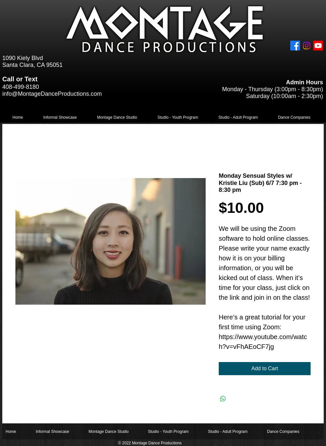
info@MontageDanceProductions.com (52, 94)
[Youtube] (318, 46)
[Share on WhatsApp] (223, 399)
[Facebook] (295, 46)
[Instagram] (307, 46)
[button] (60, 117)
